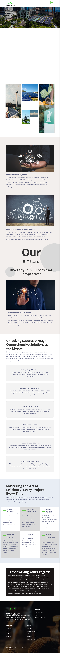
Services (8, 631)
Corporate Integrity (32, 631)
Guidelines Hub (31, 639)
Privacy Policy (39, 612)
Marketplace (9, 634)
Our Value (29, 628)
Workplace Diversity (32, 636)
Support (37, 615)
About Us (8, 636)
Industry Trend (31, 634)
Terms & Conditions (40, 617)
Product (8, 628)
